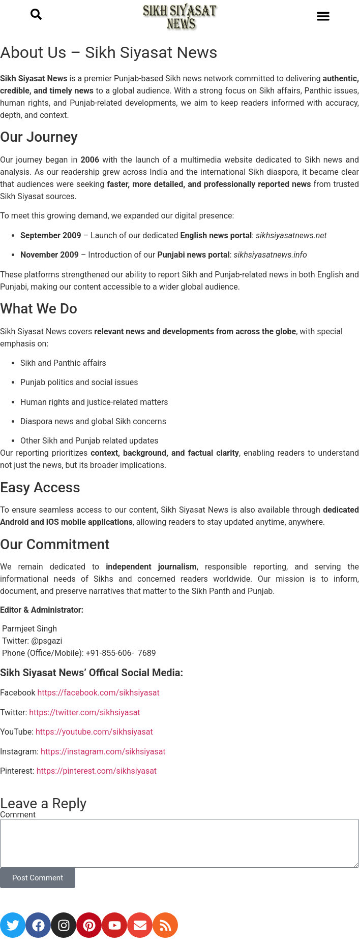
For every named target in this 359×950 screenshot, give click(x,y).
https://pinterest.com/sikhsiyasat (97, 771)
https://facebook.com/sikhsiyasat (99, 693)
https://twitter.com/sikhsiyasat (84, 712)
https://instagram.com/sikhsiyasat (103, 751)
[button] (323, 16)
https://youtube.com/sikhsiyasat (94, 732)
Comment (18, 815)
